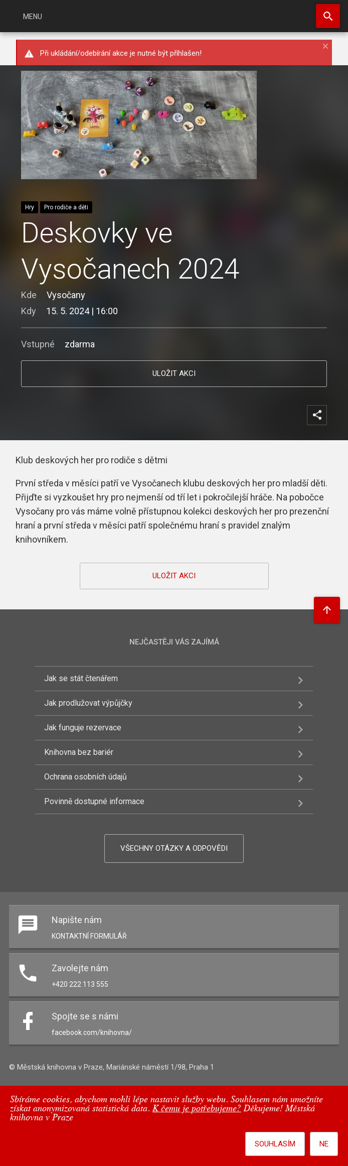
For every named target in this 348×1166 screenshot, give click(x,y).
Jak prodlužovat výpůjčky (88, 703)
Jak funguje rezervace (82, 727)
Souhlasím (275, 1143)
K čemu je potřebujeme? (196, 1109)
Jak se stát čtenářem (81, 678)
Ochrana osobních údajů (85, 777)
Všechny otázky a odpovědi (174, 848)
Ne (323, 1143)
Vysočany (66, 295)
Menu (32, 16)
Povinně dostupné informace (94, 801)
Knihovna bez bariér (78, 752)
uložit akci (174, 373)
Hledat (328, 16)
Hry (29, 207)
